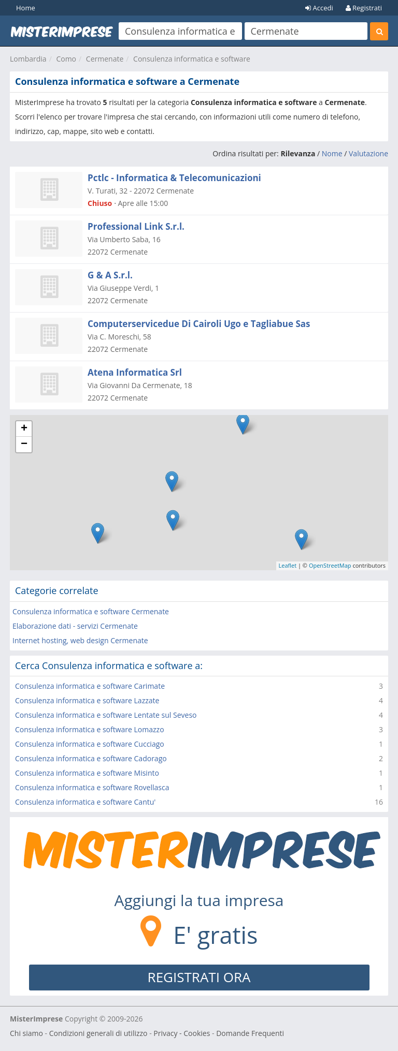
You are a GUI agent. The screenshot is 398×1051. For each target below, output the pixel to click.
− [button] (24, 444)
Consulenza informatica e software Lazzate (87, 700)
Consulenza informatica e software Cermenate (90, 611)
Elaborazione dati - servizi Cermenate (75, 626)
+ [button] (24, 429)
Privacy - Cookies (181, 1033)
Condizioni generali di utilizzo (98, 1033)
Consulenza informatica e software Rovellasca (92, 787)
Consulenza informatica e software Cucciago (89, 744)
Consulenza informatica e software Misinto (87, 773)
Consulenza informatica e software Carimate (90, 686)
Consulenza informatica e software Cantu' (85, 802)
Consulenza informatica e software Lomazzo (89, 729)
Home (25, 7)
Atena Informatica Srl (135, 372)
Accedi (319, 7)
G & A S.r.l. (110, 275)
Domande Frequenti (250, 1033)
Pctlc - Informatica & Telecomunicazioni (174, 178)
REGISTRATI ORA (199, 977)
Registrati (364, 7)
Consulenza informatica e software (191, 59)
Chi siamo (26, 1033)
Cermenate (104, 59)
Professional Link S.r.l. (136, 226)
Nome (332, 153)
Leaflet (288, 565)
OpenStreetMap (330, 565)
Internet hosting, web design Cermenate (80, 640)
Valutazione (368, 153)
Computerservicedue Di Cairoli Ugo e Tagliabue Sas (199, 324)
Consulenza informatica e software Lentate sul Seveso (105, 715)
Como (66, 59)
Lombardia (28, 59)
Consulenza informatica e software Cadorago (91, 758)
